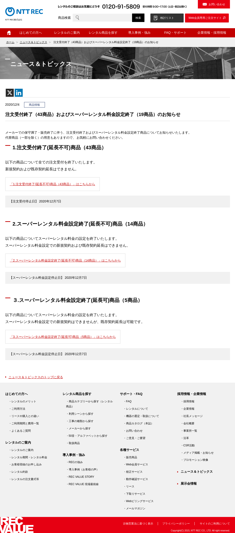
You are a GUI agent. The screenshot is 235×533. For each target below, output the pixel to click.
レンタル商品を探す (103, 32)
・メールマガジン (134, 508)
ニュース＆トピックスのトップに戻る (35, 377)
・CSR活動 (188, 445)
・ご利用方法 (17, 408)
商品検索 (64, 17)
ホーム (9, 32)
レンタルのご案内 (67, 32)
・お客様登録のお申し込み (25, 464)
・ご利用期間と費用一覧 (24, 423)
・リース (128, 486)
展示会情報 (189, 483)
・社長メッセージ (192, 416)
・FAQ (127, 401)
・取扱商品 (73, 443)
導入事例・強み (139, 32)
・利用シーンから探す (80, 413)
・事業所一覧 (189, 430)
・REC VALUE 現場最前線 (82, 484)
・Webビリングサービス (138, 501)
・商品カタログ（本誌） (138, 423)
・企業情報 (187, 408)
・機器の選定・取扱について (141, 416)
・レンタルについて (135, 408)
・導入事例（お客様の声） (82, 469)
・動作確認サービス (135, 479)
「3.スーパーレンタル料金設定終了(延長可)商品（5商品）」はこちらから (63, 337)
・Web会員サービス (135, 464)
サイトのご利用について (215, 523)
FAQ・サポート (175, 32)
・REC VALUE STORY (80, 476)
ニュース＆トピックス (33, 42)
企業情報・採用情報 (211, 32)
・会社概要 (187, 423)
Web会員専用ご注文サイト (204, 17)
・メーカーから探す (78, 428)
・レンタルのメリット (22, 401)
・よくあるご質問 (20, 430)
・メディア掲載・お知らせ (197, 452)
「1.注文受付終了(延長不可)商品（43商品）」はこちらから (52, 184)
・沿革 (185, 438)
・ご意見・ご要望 (134, 438)
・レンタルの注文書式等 (24, 479)
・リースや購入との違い (24, 416)
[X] (10, 93)
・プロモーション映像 (194, 459)
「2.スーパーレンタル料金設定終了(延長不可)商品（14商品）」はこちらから (65, 260)
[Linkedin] (19, 93)
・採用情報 (187, 401)
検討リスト (167, 17)
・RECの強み (74, 462)
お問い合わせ (217, 4)
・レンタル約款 (18, 471)
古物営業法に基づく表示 (138, 523)
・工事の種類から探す (80, 421)
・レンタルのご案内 (21, 450)
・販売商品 (130, 457)
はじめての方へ (30, 32)
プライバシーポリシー (176, 523)
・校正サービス (133, 471)
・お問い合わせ (133, 430)
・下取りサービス (134, 493)
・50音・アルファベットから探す (87, 435)
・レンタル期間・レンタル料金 (28, 457)
